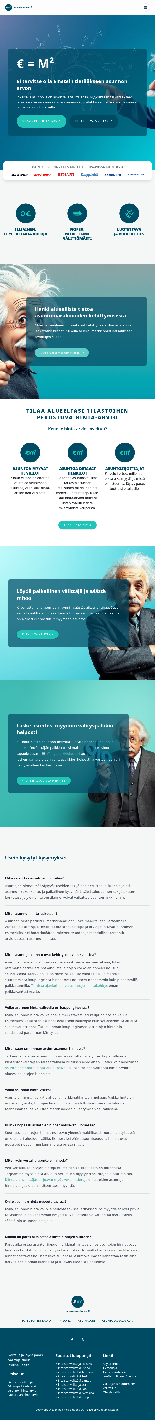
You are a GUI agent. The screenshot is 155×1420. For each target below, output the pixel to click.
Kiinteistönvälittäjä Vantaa (73, 1380)
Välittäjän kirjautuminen (119, 1384)
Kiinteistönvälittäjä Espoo (72, 1368)
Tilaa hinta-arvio (77, 525)
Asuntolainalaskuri (118, 1320)
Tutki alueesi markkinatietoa (62, 353)
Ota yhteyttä (111, 1392)
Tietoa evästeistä (114, 1372)
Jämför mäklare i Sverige (119, 1376)
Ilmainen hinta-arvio (41, 121)
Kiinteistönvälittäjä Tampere (74, 1372)
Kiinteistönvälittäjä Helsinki (73, 1364)
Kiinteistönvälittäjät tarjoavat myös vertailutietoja (46, 1179)
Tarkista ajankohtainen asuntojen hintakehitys (69, 985)
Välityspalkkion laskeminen (43, 780)
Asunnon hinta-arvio (22, 1390)
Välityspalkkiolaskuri (63, 753)
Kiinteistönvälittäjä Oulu (71, 1385)
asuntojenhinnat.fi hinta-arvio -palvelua (38, 1068)
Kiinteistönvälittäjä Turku (72, 1376)
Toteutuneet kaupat (37, 1320)
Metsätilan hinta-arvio (23, 1395)
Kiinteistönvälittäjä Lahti (71, 1389)
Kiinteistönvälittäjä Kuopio (73, 1397)
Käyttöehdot (111, 1364)
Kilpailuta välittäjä (94, 121)
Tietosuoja (110, 1368)
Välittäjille (109, 1388)
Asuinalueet (87, 1320)
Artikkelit (65, 1320)
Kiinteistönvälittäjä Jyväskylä (74, 1393)
